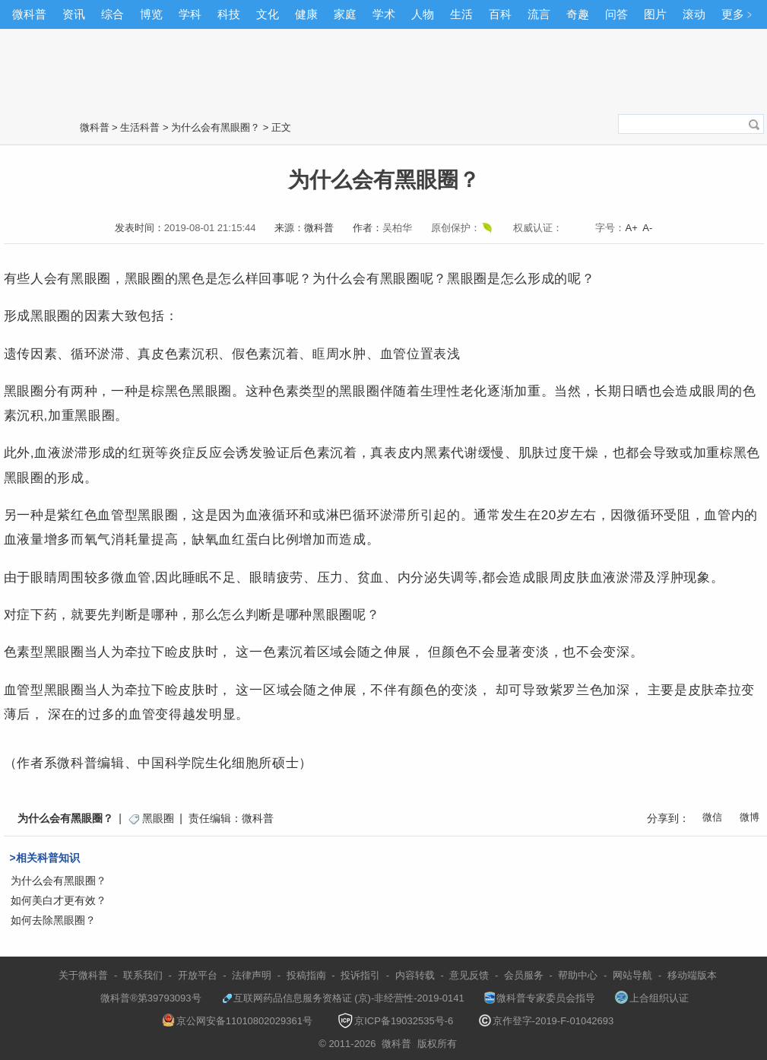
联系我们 (143, 975)
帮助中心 (577, 975)
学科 (190, 14)
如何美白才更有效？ (58, 900)
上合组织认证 (652, 998)
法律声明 (251, 975)
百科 (500, 14)
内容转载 (415, 975)
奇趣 (577, 14)
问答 (616, 14)
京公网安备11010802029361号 (237, 1021)
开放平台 (197, 975)
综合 (112, 14)
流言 (539, 14)
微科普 (29, 14)
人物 (422, 14)
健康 (306, 14)
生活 (461, 14)
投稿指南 (306, 975)
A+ (631, 227)
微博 (749, 817)
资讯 (73, 14)
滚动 (694, 14)
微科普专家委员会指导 (539, 998)
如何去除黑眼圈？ (53, 920)
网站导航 (632, 975)
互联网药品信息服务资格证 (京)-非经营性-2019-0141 (342, 998)
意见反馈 (469, 975)
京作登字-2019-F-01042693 (546, 1021)
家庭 (345, 14)
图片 (655, 14)
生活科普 (140, 127)
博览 (151, 14)
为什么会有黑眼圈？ (215, 127)
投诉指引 (360, 975)
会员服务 (524, 975)
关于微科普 (83, 975)
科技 (228, 14)
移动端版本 (692, 975)
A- (647, 227)
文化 (267, 14)
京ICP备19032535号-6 (395, 1021)
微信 (712, 817)
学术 (383, 14)
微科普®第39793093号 (144, 998)
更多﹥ (738, 14)
